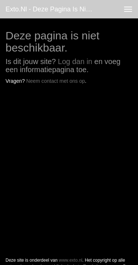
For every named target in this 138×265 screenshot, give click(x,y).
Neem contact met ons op (55, 81)
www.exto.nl (70, 102)
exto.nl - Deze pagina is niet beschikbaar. (53, 9)
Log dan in (75, 61)
